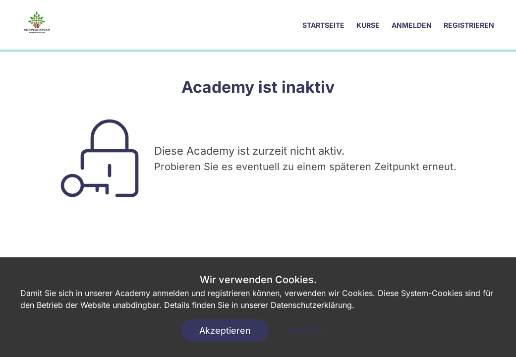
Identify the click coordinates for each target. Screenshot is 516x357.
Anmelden (412, 25)
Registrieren (469, 25)
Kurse (368, 25)
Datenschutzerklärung (311, 305)
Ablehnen (306, 330)
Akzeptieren (225, 330)
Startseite (323, 25)
